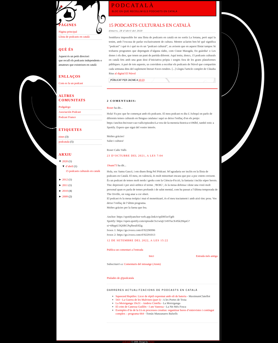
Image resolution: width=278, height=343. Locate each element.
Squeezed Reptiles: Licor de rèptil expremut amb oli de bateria (151, 296)
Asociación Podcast (70, 111)
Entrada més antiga (207, 256)
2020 (65, 161)
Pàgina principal (68, 31)
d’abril (70, 166)
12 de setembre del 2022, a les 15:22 (137, 240)
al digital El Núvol (125, 73)
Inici (151, 256)
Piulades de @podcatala (120, 278)
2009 (65, 196)
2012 (65, 179)
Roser (110, 107)
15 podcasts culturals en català (150, 25)
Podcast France (67, 117)
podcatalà (132, 5)
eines (62, 136)
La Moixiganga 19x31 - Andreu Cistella (138, 303)
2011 (65, 185)
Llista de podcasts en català (74, 36)
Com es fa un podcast (71, 83)
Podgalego (65, 106)
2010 (65, 190)
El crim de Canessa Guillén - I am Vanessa (140, 306)
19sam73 (112, 165)
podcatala (64, 141)
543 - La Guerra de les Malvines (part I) (138, 299)
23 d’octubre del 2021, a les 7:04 (135, 155)
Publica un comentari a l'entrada (125, 249)
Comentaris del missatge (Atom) (142, 264)
